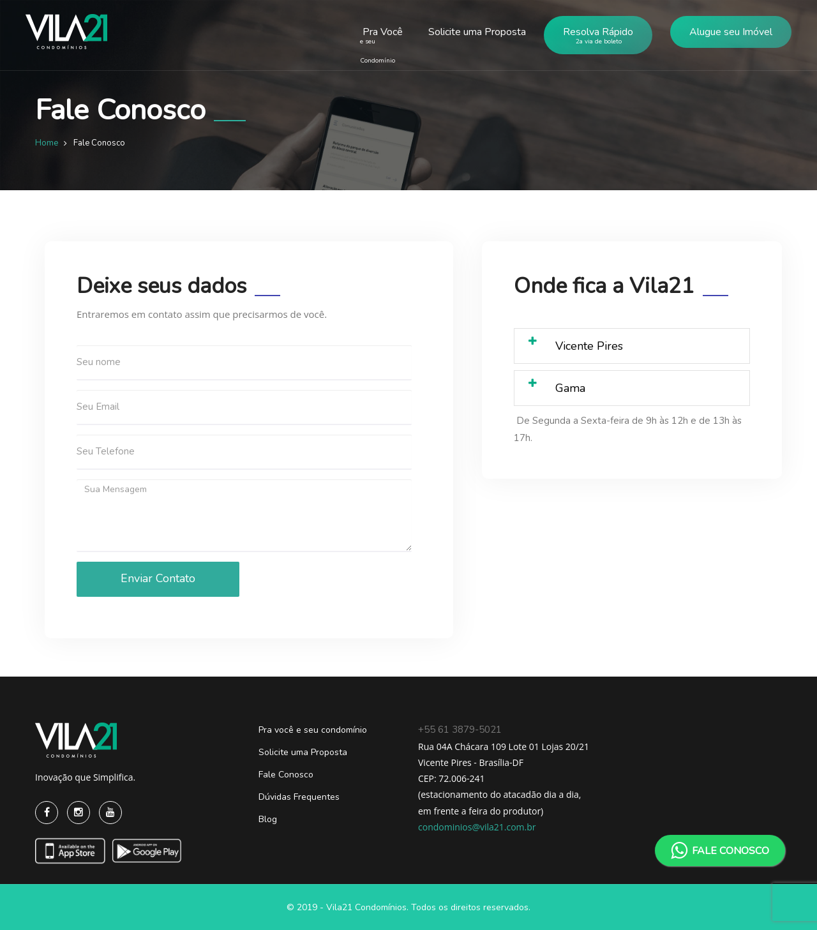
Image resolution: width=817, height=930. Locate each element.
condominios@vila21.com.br (477, 827)
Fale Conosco (286, 775)
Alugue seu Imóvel (730, 32)
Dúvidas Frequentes (299, 797)
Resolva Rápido (598, 38)
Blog (268, 819)
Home (46, 143)
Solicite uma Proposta (477, 32)
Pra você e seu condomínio (313, 730)
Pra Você (378, 44)
